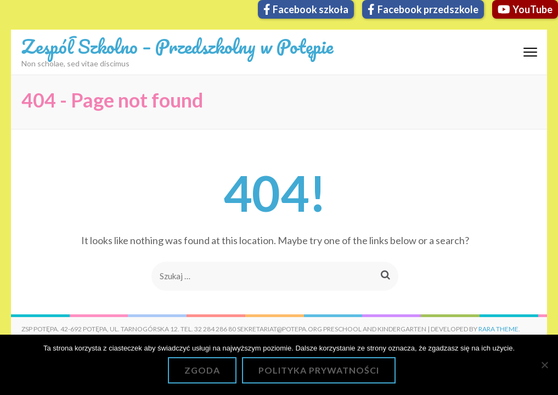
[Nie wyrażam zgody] (544, 364)
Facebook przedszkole (423, 9)
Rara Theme (498, 329)
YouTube (525, 9)
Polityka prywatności (318, 370)
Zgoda (202, 370)
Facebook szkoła (306, 9)
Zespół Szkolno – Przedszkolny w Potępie (177, 46)
